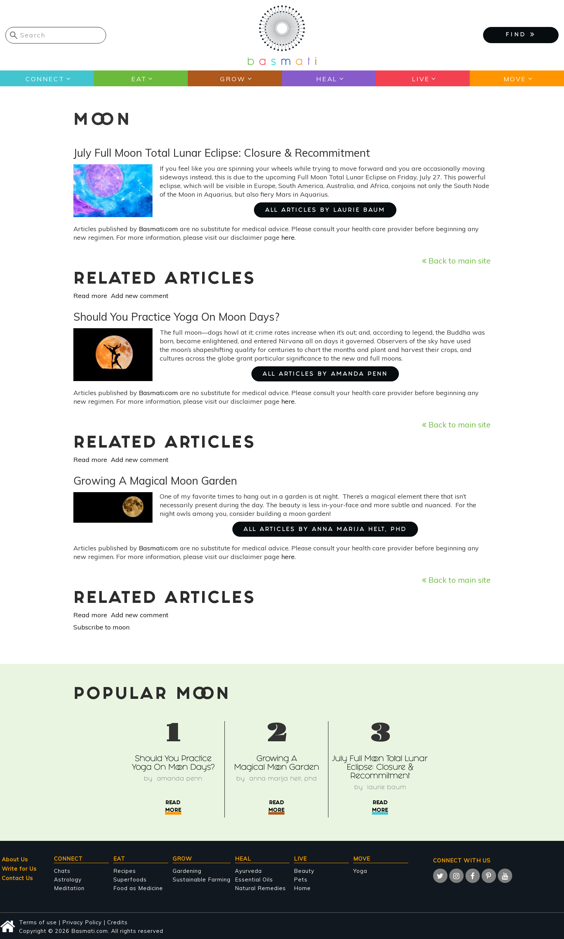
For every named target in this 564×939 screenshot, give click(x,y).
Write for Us (19, 868)
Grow (233, 78)
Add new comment (139, 296)
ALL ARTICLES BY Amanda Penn (325, 374)
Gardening (187, 870)
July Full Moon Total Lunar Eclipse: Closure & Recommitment (380, 768)
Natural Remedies (260, 888)
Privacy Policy (82, 922)
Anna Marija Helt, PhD (283, 779)
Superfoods (130, 879)
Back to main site (456, 260)
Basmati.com (158, 229)
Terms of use (38, 922)
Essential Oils (254, 879)
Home (302, 888)
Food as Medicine (138, 888)
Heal (326, 78)
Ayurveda (248, 870)
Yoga (360, 870)
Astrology (68, 879)
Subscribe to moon (101, 627)
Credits (117, 922)
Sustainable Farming (202, 879)
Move (514, 78)
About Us (15, 859)
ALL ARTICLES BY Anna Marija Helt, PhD (325, 529)
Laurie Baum (386, 787)
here (288, 237)
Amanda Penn (179, 779)
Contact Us (17, 878)
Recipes (124, 870)
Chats (62, 870)
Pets (301, 879)
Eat (138, 78)
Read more (90, 296)
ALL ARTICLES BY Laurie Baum (325, 210)
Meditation (69, 888)
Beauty (304, 870)
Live (420, 78)
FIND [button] (520, 34)
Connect (44, 78)
